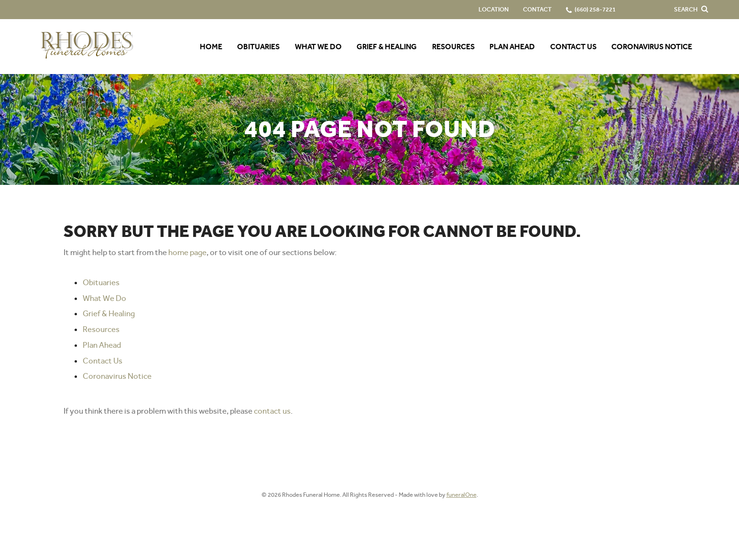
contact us (272, 411)
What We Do (104, 298)
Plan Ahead (102, 345)
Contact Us (102, 360)
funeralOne (461, 494)
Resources (101, 329)
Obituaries (101, 282)
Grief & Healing (109, 313)
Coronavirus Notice (117, 376)
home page (187, 252)
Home (211, 46)
